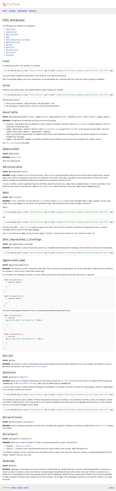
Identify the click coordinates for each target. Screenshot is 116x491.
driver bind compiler (39, 366)
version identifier (49, 129)
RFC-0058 (17, 157)
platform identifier (80, 124)
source (111, 487)
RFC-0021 (103, 425)
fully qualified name (46, 186)
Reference (32, 11)
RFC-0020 (64, 381)
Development (22, 11)
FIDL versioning (11, 143)
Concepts (12, 11)
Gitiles (13, 487)
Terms (26, 487)
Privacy (19, 487)
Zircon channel (25, 446)
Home (4, 11)
